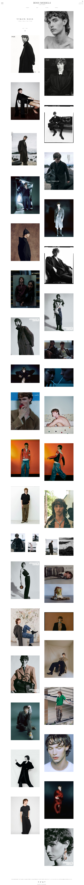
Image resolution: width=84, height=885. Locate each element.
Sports (56, 7)
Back (23, 28)
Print (27, 28)
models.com (81, 3)
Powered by (41, 884)
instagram (81, 2)
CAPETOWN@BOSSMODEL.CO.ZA (65, 879)
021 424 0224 (53, 879)
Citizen (46, 7)
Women (27, 7)
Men (37, 7)
